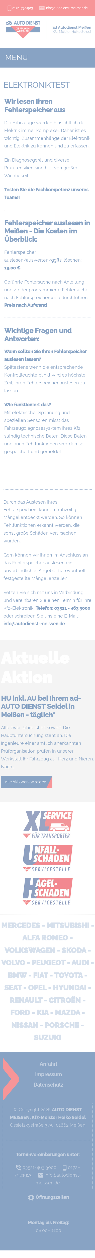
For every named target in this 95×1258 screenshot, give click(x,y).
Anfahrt (48, 1064)
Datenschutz (48, 1085)
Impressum (48, 1074)
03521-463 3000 (36, 1167)
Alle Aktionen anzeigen (25, 782)
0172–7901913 (20, 8)
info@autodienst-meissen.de (63, 8)
